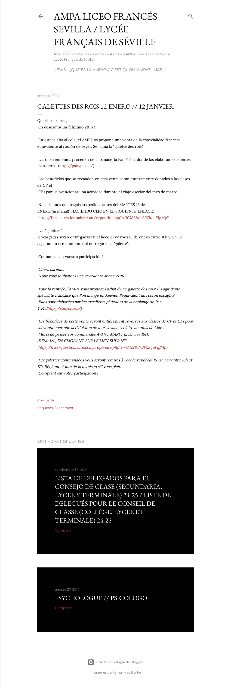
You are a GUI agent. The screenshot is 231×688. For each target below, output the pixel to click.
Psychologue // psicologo (101, 598)
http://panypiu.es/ (76, 165)
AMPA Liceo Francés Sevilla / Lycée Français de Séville (105, 29)
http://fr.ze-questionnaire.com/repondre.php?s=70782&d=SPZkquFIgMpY (103, 217)
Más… (159, 69)
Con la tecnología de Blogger (116, 662)
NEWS (60, 69)
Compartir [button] (45, 400)
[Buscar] (190, 15)
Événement (63, 408)
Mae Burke (132, 672)
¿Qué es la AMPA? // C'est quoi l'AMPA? (109, 69)
